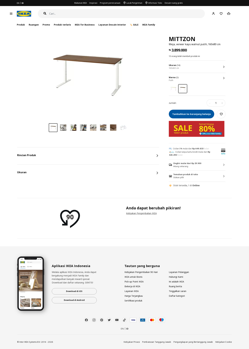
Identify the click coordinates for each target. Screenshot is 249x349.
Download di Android (74, 300)
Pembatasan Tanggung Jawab (156, 342)
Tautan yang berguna (142, 266)
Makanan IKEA (80, 3)
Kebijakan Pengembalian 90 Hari (141, 272)
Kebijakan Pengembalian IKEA (141, 213)
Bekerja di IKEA (132, 286)
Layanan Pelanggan (179, 272)
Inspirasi (93, 3)
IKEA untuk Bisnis (133, 276)
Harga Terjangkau (133, 295)
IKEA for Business (85, 24)
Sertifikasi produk (133, 300)
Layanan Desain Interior (112, 24)
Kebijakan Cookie (223, 342)
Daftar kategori (177, 295)
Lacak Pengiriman (134, 3)
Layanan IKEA (131, 291)
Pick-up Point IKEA (134, 281)
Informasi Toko (155, 3)
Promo (46, 24)
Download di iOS (74, 291)
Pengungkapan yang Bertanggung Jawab (193, 342)
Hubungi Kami (176, 276)
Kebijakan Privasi (132, 342)
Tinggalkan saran (177, 291)
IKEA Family (148, 24)
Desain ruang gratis (174, 3)
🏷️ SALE (134, 24)
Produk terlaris (62, 24)
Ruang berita (175, 286)
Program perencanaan (110, 3)
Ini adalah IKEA (176, 281)
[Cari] (127, 13)
